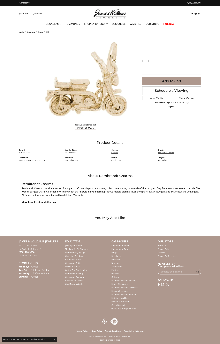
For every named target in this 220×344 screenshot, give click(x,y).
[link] (24, 3)
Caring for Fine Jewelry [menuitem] (76, 270)
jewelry (21, 32)
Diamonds (73, 24)
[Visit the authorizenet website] (114, 321)
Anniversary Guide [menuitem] (74, 280)
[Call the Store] (27, 252)
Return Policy (82, 331)
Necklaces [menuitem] (116, 256)
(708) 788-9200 (85, 127)
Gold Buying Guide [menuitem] (74, 284)
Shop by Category (96, 24)
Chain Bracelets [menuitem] (118, 305)
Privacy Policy (164, 249)
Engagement (54, 24)
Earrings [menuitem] (115, 270)
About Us (162, 245)
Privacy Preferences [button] (167, 256)
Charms (40, 32)
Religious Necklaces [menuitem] (120, 298)
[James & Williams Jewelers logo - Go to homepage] (110, 14)
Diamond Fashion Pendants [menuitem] (124, 294)
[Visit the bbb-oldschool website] (104, 321)
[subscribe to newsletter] (197, 271)
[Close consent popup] (54, 339)
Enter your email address (171, 266)
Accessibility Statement (133, 331)
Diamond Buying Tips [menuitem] (75, 252)
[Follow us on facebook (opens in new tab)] (159, 284)
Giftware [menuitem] (115, 277)
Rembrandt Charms (166, 152)
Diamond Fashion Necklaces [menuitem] (124, 287)
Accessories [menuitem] (116, 266)
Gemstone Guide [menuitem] (73, 263)
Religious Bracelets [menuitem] (120, 301)
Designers (118, 24)
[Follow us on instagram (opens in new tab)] (162, 284)
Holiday (168, 24)
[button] (193, 3)
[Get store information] (28, 256)
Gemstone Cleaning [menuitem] (74, 277)
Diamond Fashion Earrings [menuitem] (124, 280)
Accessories (31, 32)
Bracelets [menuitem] (115, 263)
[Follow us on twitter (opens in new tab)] (167, 284)
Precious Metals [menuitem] (72, 266)
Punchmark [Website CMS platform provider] (115, 340)
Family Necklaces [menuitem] (119, 284)
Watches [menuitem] (115, 273)
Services (161, 252)
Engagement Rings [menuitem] (120, 245)
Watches (135, 24)
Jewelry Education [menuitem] (73, 245)
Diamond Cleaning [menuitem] (74, 273)
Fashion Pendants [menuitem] (119, 291)
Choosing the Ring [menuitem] (74, 256)
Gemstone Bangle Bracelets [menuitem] (124, 308)
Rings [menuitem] (114, 252)
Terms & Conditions (113, 331)
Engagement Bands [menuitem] (120, 249)
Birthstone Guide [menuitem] (73, 259)
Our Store (152, 24)
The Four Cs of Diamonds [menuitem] (77, 249)
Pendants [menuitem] (115, 259)
